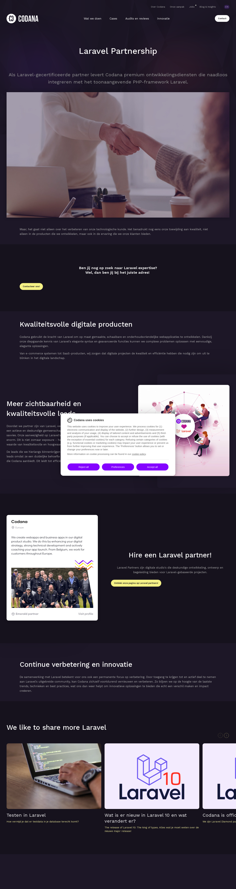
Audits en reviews (137, 18)
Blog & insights (207, 6)
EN (226, 6)
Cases (113, 18)
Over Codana (158, 6)
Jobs (192, 6)
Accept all (152, 467)
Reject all (84, 467)
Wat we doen (92, 18)
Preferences (118, 467)
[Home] (22, 18)
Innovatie (163, 18)
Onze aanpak (177, 6)
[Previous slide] (220, 735)
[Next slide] (226, 735)
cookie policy (139, 454)
